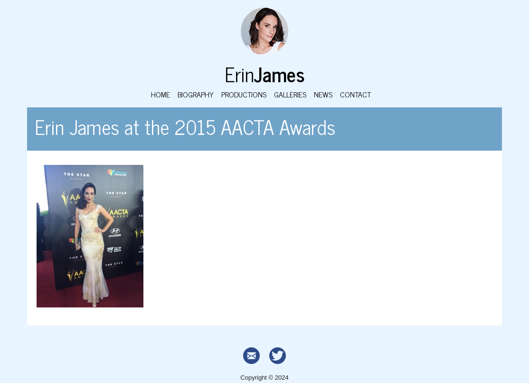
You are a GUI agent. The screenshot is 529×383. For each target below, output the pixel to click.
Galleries (290, 94)
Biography (196, 94)
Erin (265, 73)
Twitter (277, 355)
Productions (243, 94)
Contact (355, 94)
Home (160, 94)
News (323, 94)
